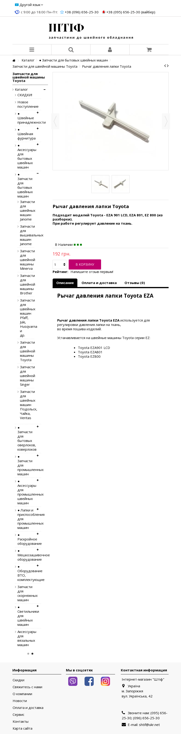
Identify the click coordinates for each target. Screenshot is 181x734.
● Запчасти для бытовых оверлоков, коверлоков (25, 438)
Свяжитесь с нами (27, 687)
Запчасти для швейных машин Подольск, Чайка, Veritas (23, 404)
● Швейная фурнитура (25, 133)
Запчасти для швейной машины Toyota (23, 351)
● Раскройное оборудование (25, 539)
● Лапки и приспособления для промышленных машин (25, 519)
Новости (20, 701)
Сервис (18, 714)
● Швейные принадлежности (25, 118)
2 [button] (32, 654)
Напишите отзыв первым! (92, 272)
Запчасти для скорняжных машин (25, 593)
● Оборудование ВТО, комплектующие (25, 573)
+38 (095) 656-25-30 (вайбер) (130, 12)
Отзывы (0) (134, 282)
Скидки (18, 680)
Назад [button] (55, 121)
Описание (65, 282)
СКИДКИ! (24, 95)
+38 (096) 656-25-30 (82, 12)
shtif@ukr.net (149, 724)
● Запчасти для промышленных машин (25, 465)
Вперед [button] (166, 121)
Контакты (20, 721)
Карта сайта (22, 728)
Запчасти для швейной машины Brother (23, 284)
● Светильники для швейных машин (25, 616)
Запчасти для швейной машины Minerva (23, 260)
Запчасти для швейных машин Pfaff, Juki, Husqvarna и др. (23, 317)
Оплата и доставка (99, 282)
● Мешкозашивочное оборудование (25, 555)
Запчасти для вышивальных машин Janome (23, 235)
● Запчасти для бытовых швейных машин (25, 185)
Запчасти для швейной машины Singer (23, 376)
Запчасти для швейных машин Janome (23, 210)
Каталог (21, 89)
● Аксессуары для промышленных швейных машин (25, 492)
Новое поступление (25, 104)
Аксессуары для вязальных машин (25, 638)
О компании (22, 694)
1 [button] (28, 654)
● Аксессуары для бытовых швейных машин (25, 156)
